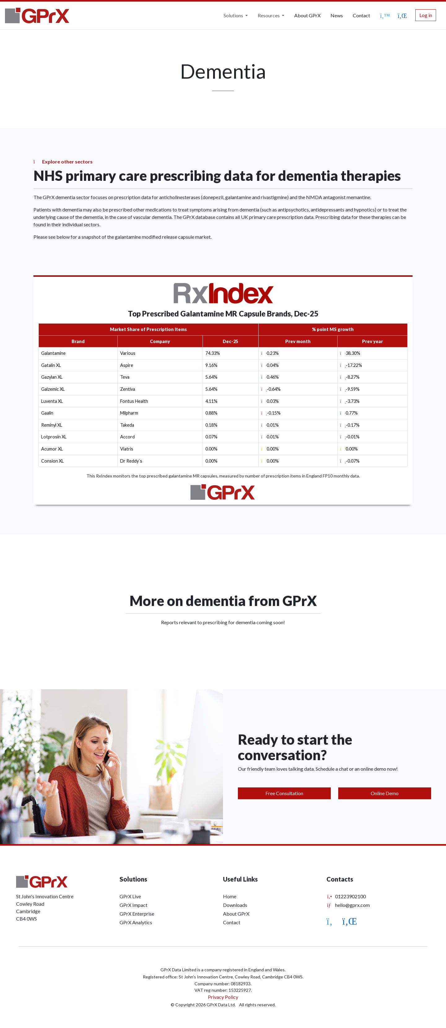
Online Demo (385, 793)
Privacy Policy (223, 997)
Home (229, 896)
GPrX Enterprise (137, 914)
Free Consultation (284, 793)
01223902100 (346, 896)
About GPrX (307, 15)
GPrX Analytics (136, 922)
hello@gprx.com (348, 905)
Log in (425, 15)
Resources (269, 15)
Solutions (234, 15)
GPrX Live (130, 896)
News (336, 15)
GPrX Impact (133, 905)
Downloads (235, 905)
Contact (361, 15)
